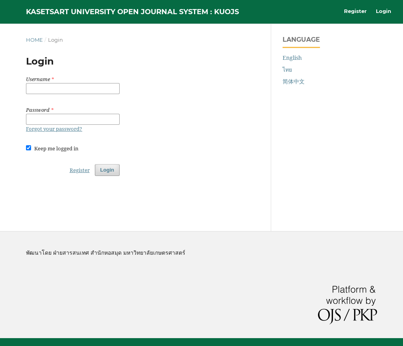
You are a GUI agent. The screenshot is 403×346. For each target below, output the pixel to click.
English (292, 57)
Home (34, 40)
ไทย (287, 69)
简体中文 (294, 81)
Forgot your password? (54, 128)
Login (383, 11)
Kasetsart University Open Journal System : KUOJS (132, 11)
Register (355, 11)
